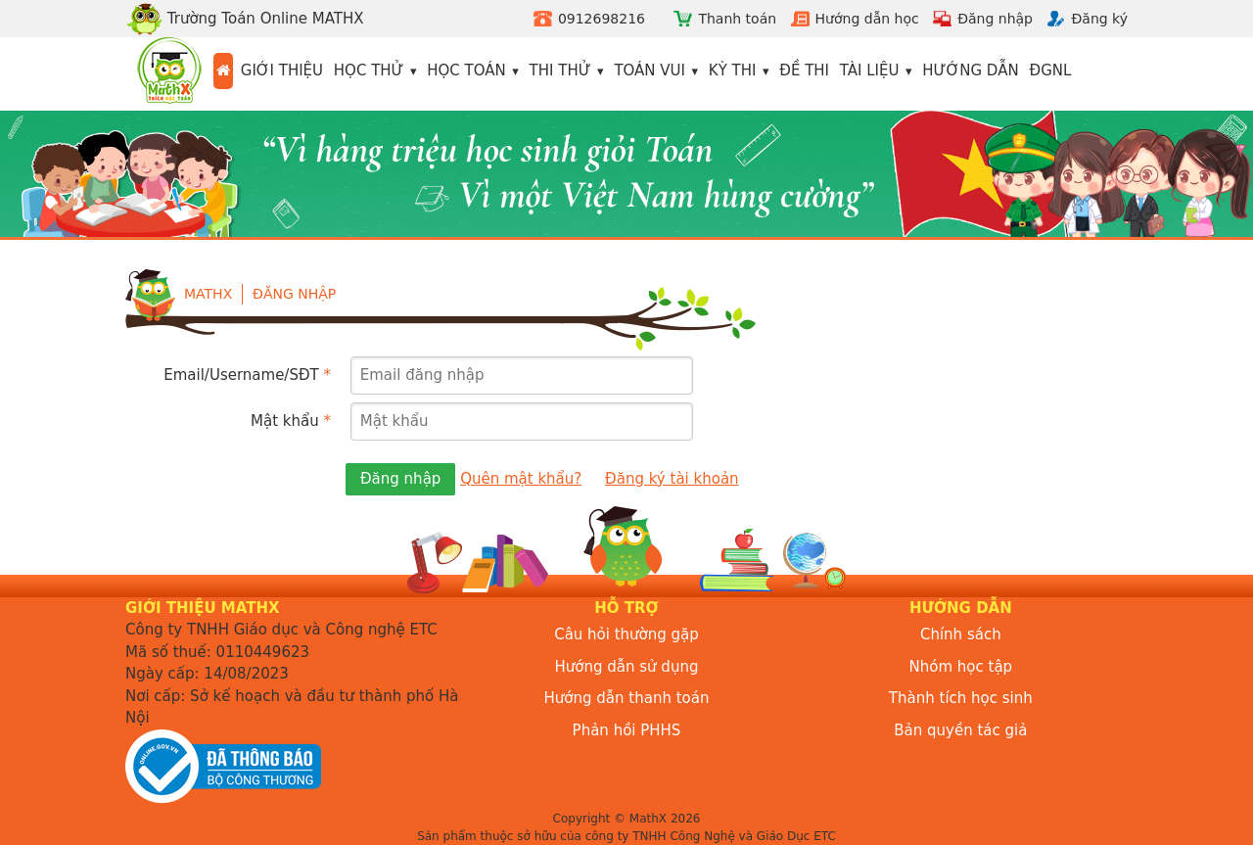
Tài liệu (870, 70)
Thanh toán (737, 18)
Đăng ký (1099, 18)
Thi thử (560, 70)
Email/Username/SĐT (247, 375)
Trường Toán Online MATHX (244, 18)
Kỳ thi (733, 70)
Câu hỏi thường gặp (626, 634)
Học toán (466, 70)
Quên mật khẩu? (520, 479)
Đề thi (804, 70)
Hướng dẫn (970, 70)
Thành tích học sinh (961, 698)
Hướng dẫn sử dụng (627, 667)
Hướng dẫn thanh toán (627, 698)
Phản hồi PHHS (627, 730)
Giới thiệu (282, 70)
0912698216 (601, 18)
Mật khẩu (291, 421)
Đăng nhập (995, 18)
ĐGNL (1051, 70)
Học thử (369, 70)
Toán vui (649, 70)
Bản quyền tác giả (960, 730)
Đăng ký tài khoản (672, 479)
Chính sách (960, 634)
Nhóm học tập (961, 667)
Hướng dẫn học (867, 18)
